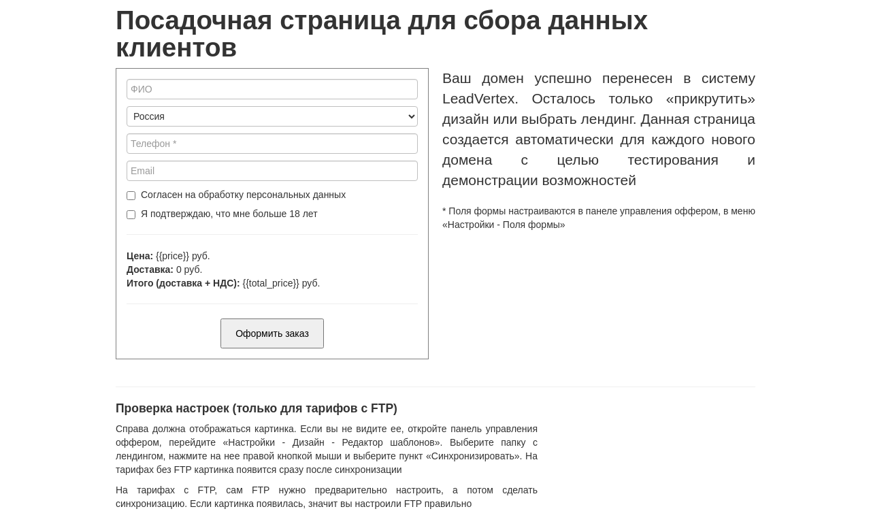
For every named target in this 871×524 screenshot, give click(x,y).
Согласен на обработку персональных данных (243, 194)
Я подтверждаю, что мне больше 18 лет (229, 213)
